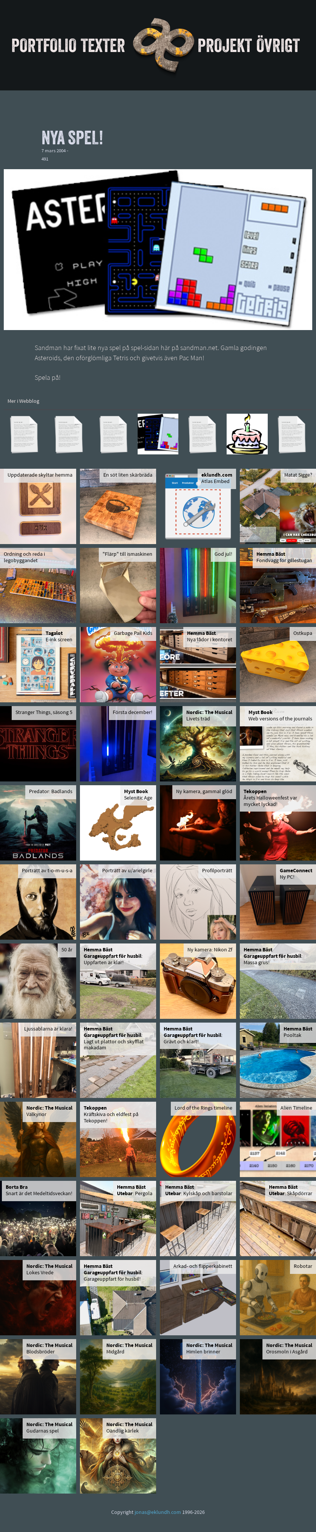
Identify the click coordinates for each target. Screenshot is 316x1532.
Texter (103, 45)
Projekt (225, 45)
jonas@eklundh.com (158, 1512)
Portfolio (44, 45)
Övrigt (278, 45)
